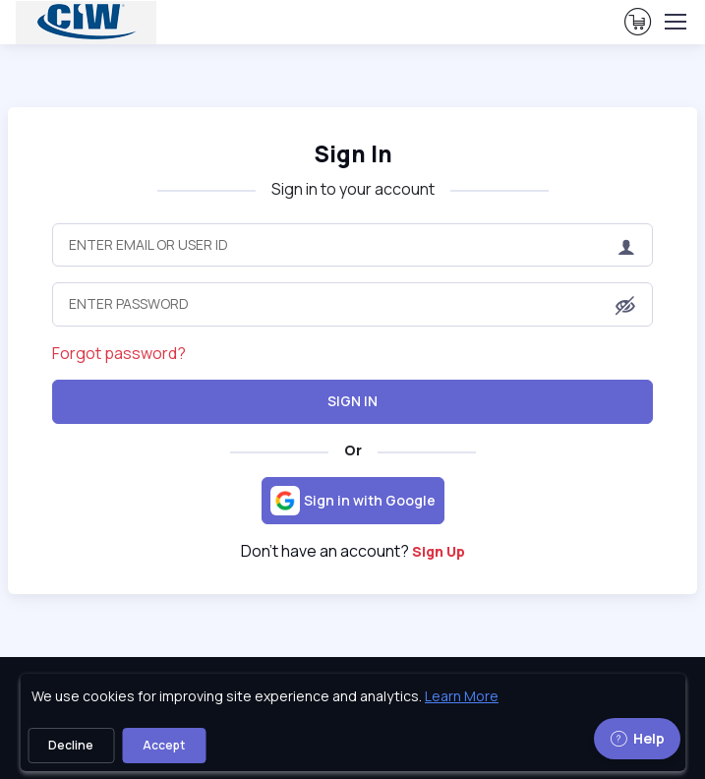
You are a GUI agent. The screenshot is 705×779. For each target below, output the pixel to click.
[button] (625, 306)
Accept (164, 745)
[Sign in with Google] (353, 500)
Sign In (352, 400)
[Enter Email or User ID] (352, 245)
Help (637, 738)
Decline (70, 745)
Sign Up (438, 551)
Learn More (462, 696)
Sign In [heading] (353, 154)
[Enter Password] (352, 304)
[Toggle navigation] (674, 21)
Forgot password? (119, 353)
